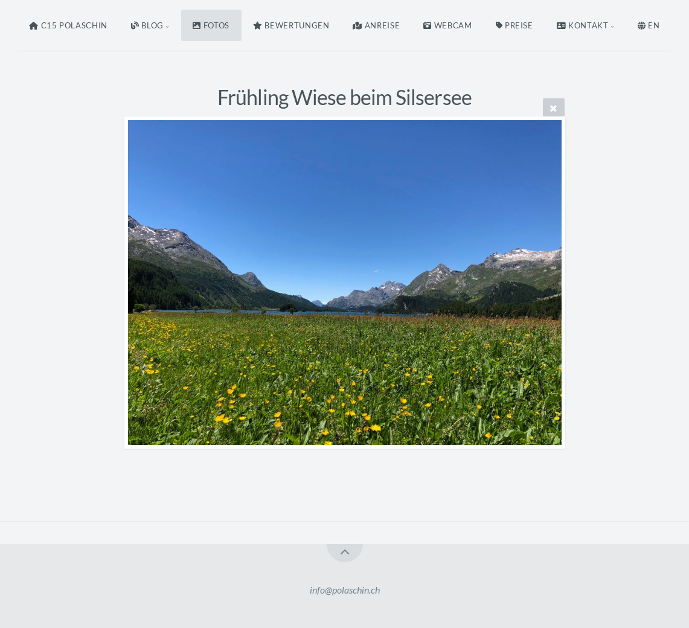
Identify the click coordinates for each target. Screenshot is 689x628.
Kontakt (583, 25)
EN (649, 25)
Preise (514, 25)
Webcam (447, 25)
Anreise (376, 25)
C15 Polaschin (68, 25)
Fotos (211, 25)
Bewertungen (291, 25)
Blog (147, 25)
